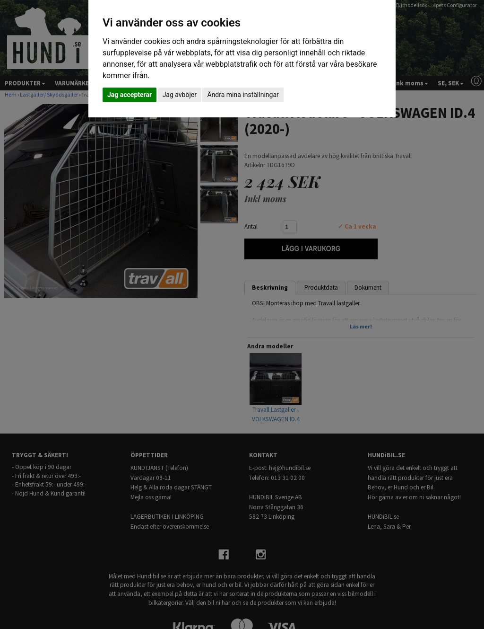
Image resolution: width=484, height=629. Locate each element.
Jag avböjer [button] (180, 94)
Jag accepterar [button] (129, 94)
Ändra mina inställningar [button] (242, 94)
